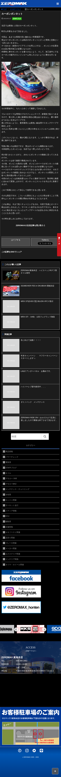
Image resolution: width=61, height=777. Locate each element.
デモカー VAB (11, 478)
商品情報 (9, 451)
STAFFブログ (15, 9)
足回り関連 (10, 538)
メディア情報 (11, 511)
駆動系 (8, 521)
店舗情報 (9, 527)
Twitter (34, 750)
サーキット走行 (12, 505)
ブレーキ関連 (11, 543)
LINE (41, 750)
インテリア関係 (12, 559)
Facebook (19, 750)
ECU (7, 516)
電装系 (8, 462)
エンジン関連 (11, 500)
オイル (8, 473)
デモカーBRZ (11, 484)
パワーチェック (12, 457)
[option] (30, 629)
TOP (4, 9)
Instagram (27, 750)
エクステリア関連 (13, 554)
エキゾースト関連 (13, 532)
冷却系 (8, 495)
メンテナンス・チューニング (17, 489)
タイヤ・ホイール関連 (15, 565)
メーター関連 (11, 548)
